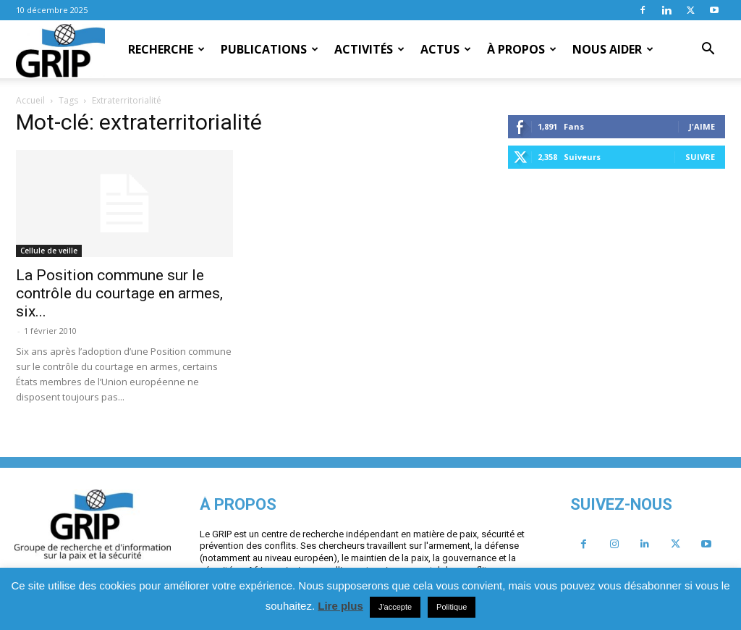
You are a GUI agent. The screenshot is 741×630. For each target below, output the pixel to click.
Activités (369, 49)
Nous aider (612, 49)
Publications (269, 49)
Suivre (700, 156)
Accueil (30, 100)
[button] (707, 50)
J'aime (702, 126)
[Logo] (60, 50)
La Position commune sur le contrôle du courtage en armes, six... (119, 293)
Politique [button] (451, 606)
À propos (521, 49)
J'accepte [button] (395, 606)
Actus (445, 49)
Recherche (166, 49)
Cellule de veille (48, 250)
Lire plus (340, 606)
